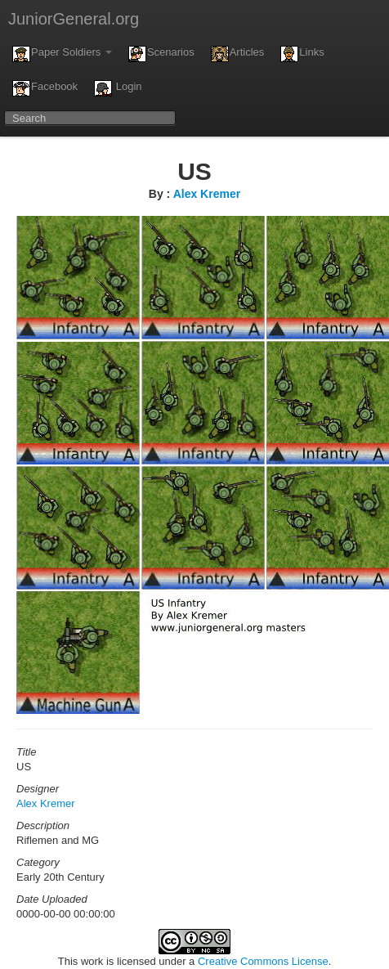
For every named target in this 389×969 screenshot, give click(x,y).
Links (302, 54)
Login (117, 88)
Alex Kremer (207, 193)
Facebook (45, 88)
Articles (238, 54)
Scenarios (161, 54)
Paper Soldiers (62, 54)
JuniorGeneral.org (73, 19)
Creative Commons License (263, 961)
